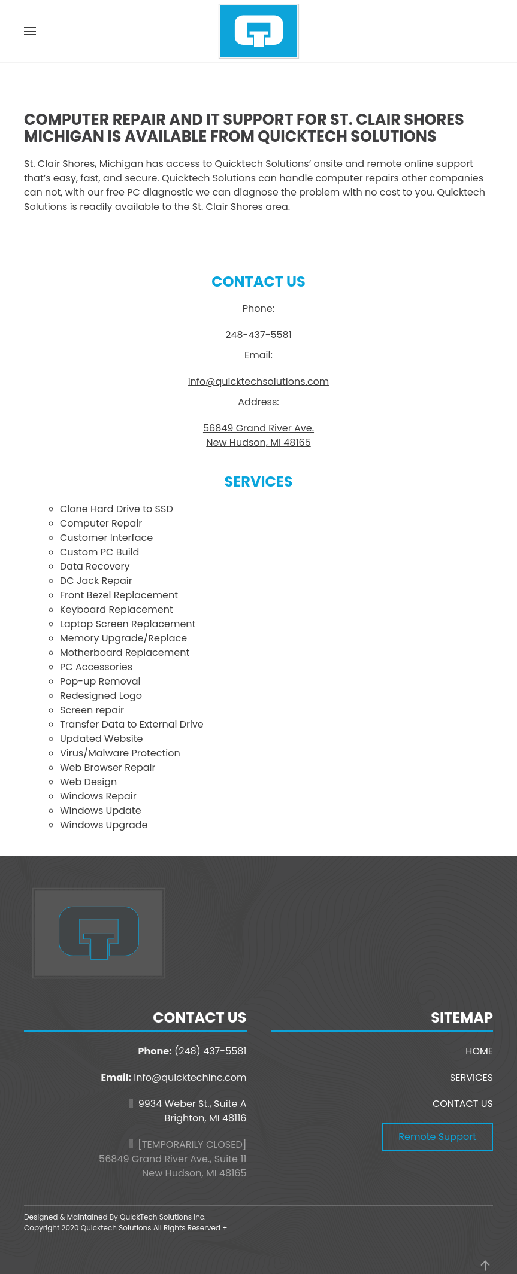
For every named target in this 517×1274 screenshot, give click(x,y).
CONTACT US (463, 1104)
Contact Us (258, 281)
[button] (30, 31)
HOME (479, 1051)
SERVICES (471, 1077)
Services (258, 481)
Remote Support (437, 1137)
